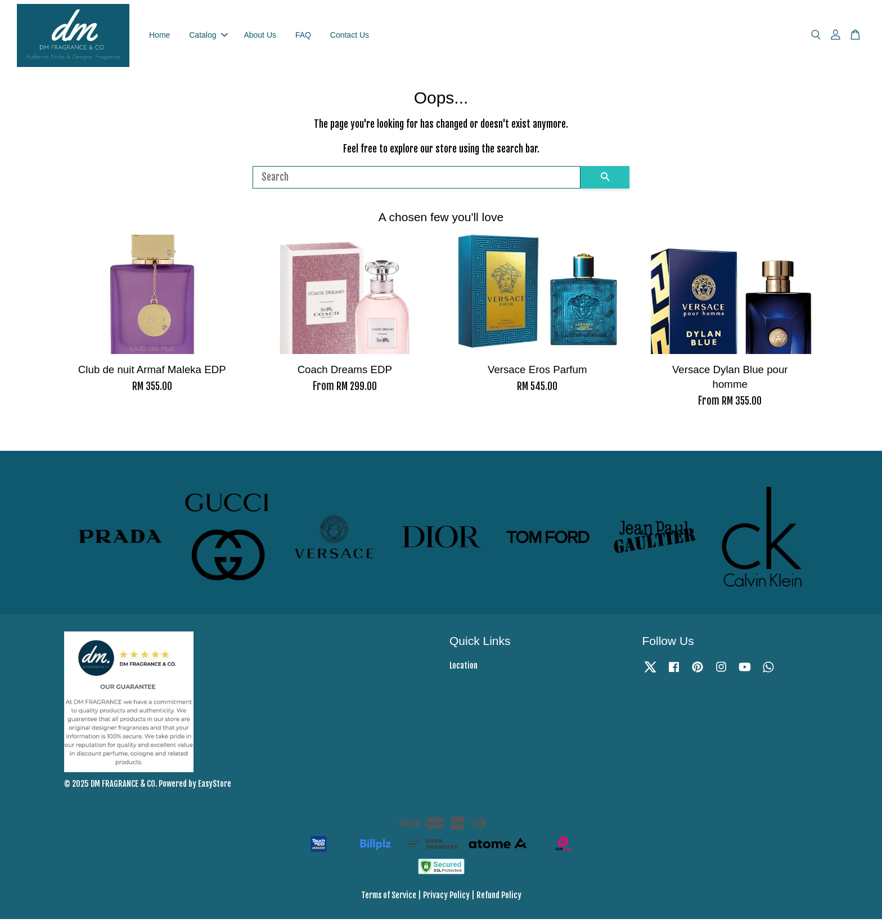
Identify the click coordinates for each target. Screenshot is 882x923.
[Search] (416, 180)
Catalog (208, 36)
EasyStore (214, 787)
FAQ (303, 36)
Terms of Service (388, 898)
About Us (260, 36)
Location (463, 669)
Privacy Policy (446, 898)
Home (159, 36)
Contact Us (349, 36)
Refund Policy (498, 898)
